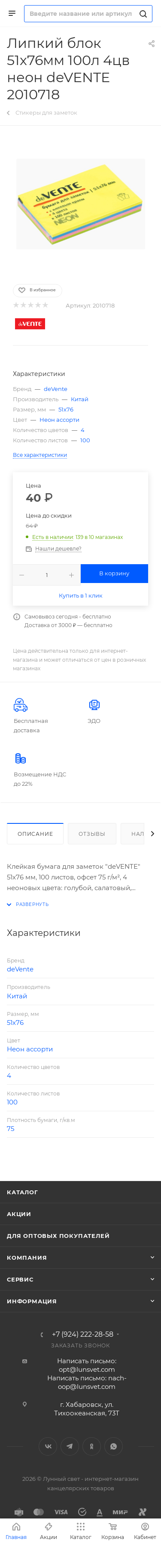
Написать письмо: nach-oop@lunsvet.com (87, 1382)
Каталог (22, 1192)
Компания (27, 1257)
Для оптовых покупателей (58, 1235)
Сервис (20, 1279)
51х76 (65, 409)
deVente (55, 388)
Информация (32, 1301)
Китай (79, 399)
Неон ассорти (59, 419)
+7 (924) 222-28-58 (82, 1334)
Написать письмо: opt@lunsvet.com (86, 1365)
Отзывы (92, 834)
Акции (19, 1214)
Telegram (70, 1446)
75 (10, 1129)
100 (85, 440)
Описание (35, 834)
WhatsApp (113, 1446)
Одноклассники (91, 1446)
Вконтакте (48, 1446)
